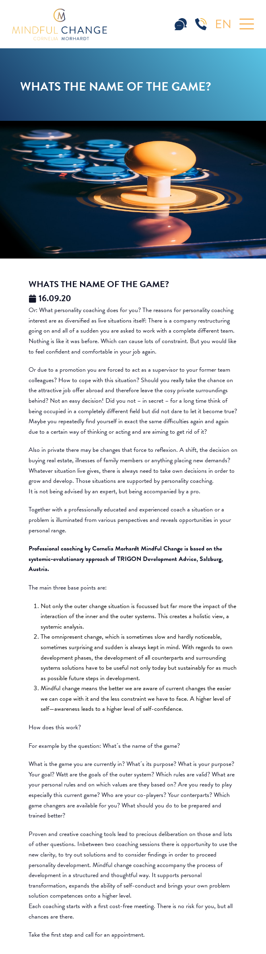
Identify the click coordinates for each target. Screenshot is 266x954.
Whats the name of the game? (99, 284)
